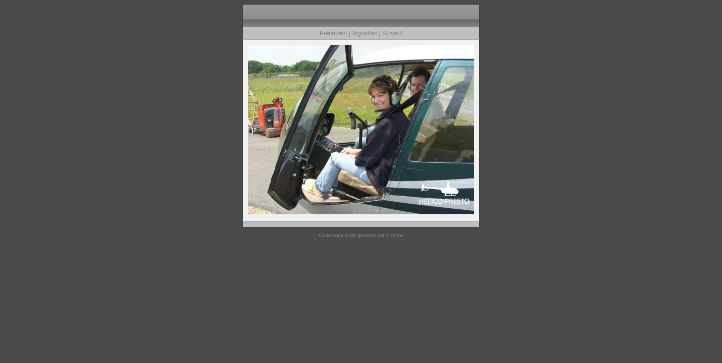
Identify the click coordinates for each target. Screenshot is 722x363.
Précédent (333, 33)
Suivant (392, 33)
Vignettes (364, 33)
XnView (394, 235)
